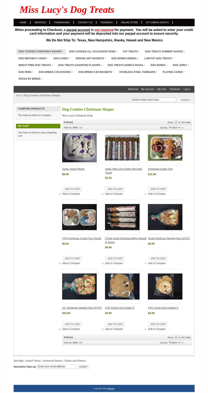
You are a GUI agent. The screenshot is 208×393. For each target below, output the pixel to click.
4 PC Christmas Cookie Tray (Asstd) (81, 238)
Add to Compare (71, 193)
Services (40, 22)
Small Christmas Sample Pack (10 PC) (169, 238)
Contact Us (85, 22)
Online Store (129, 22)
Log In (187, 89)
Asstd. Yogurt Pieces (73, 169)
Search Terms (33, 360)
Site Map (18, 360)
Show (170, 122)
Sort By (163, 127)
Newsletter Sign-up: (25, 366)
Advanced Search (52, 360)
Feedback (107, 22)
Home (23, 22)
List (80, 127)
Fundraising (62, 22)
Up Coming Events (157, 22)
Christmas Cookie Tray (160, 169)
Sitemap (110, 388)
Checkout (175, 89)
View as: (68, 127)
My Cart (161, 89)
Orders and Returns (75, 360)
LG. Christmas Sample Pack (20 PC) (82, 307)
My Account (147, 89)
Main (19, 95)
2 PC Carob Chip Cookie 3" (120, 307)
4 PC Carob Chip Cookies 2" (163, 307)
